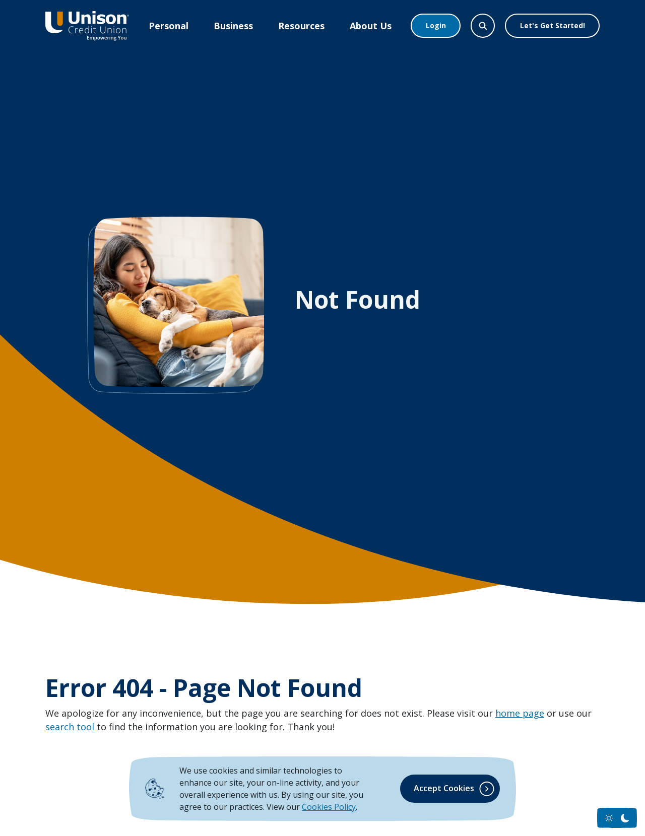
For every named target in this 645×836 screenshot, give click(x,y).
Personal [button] (168, 26)
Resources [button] (301, 26)
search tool (69, 727)
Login (436, 25)
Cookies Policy (329, 806)
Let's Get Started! (552, 25)
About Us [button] (371, 26)
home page (519, 713)
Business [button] (233, 26)
